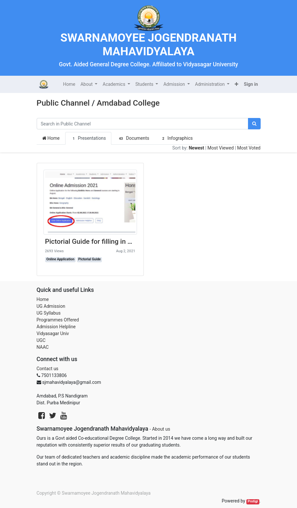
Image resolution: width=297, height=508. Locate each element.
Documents (133, 138)
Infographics (176, 138)
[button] (236, 84)
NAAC (43, 347)
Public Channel (63, 103)
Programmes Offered (58, 319)
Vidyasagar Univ (53, 333)
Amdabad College (128, 103)
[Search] (254, 123)
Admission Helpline (56, 326)
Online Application (60, 259)
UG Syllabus (49, 313)
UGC (41, 340)
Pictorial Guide (89, 259)
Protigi (253, 501)
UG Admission (51, 306)
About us (161, 429)
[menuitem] (69, 84)
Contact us (47, 368)
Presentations (88, 138)
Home (51, 138)
